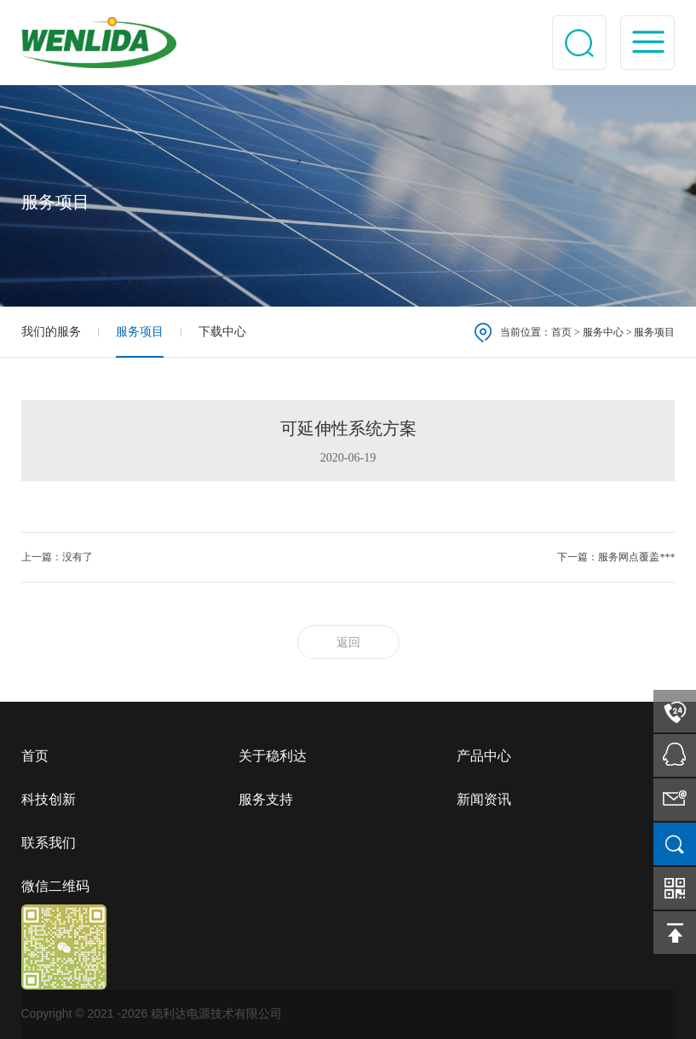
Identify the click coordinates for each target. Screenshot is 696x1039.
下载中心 (222, 331)
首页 (561, 332)
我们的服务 (51, 331)
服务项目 (140, 331)
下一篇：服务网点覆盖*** (616, 557)
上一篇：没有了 (57, 557)
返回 (348, 642)
